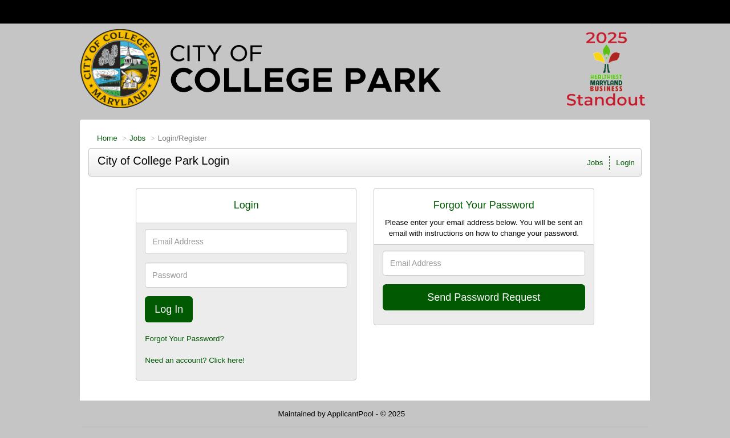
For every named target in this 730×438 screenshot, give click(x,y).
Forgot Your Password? (184, 338)
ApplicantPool (350, 414)
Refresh (438, 414)
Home (107, 138)
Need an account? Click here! (195, 360)
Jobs (137, 138)
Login (625, 162)
